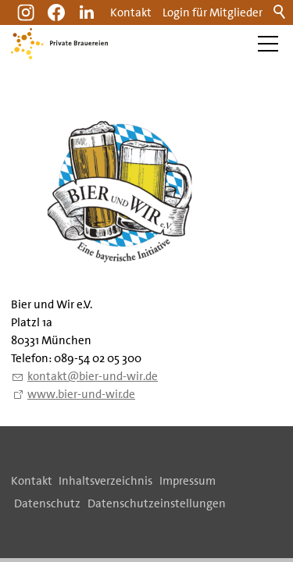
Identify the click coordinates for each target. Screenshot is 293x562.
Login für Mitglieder (213, 12)
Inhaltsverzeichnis (105, 481)
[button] (86, 12)
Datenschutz (47, 503)
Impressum (187, 481)
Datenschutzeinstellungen (157, 503)
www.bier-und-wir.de (81, 394)
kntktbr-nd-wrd (92, 376)
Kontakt (131, 12)
